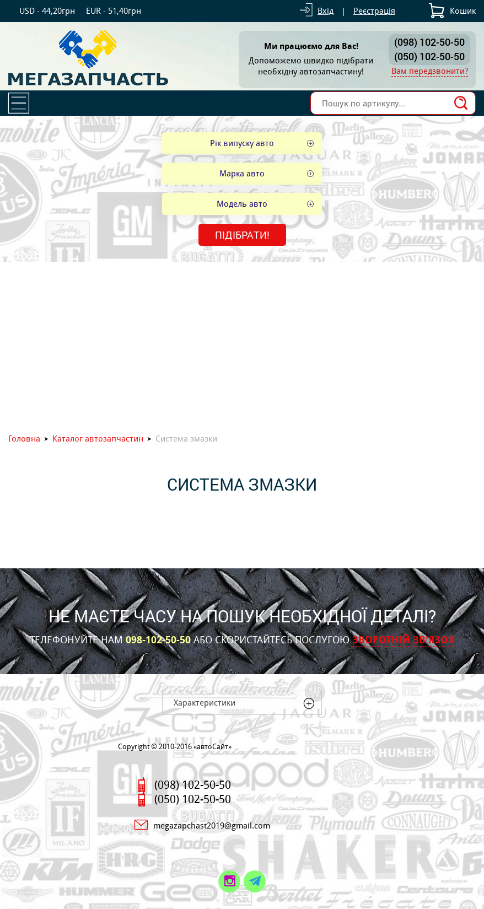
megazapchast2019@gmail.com (211, 825)
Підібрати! (242, 234)
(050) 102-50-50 (429, 56)
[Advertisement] (242, 344)
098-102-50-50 (158, 640)
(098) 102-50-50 (429, 42)
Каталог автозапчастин (97, 438)
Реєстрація (374, 11)
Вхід (326, 11)
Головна (24, 438)
